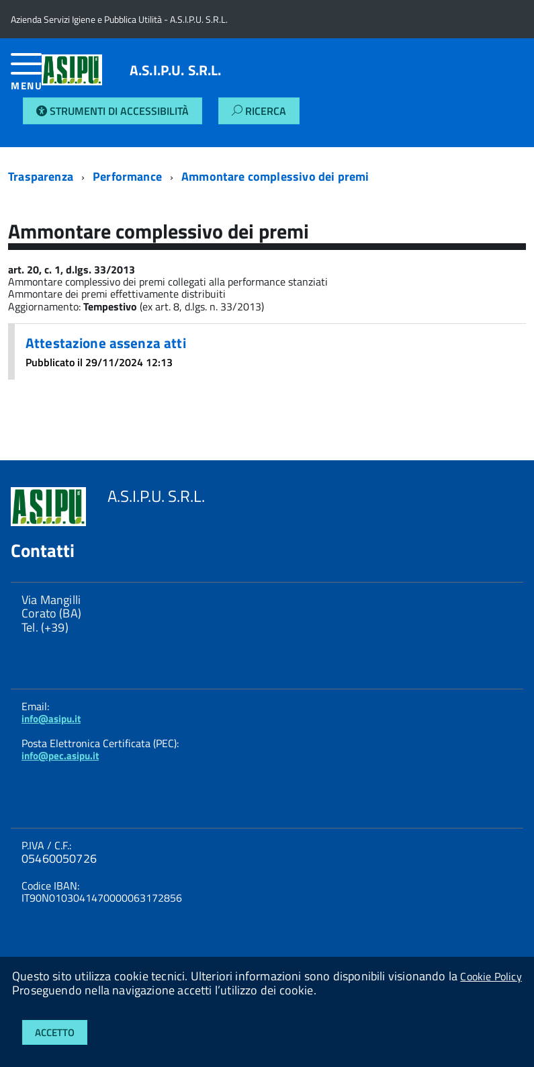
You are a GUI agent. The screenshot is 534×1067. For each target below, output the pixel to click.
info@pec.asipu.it (60, 755)
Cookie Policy (490, 976)
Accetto (55, 1032)
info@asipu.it (51, 718)
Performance (127, 176)
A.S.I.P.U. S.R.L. (176, 70)
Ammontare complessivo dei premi (275, 176)
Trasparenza (40, 176)
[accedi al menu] (26, 76)
